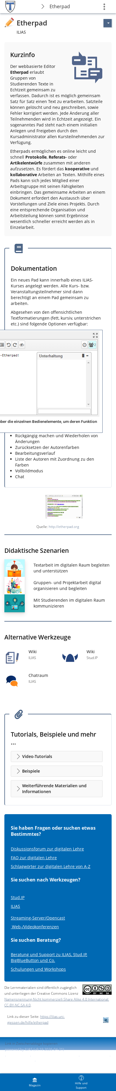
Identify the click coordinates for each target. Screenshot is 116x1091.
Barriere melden (18, 1061)
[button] (57, 756)
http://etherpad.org (64, 526)
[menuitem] (34, 1082)
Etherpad (60, 6)
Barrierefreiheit (94, 1056)
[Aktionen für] (107, 23)
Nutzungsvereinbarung (56, 1061)
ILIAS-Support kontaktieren (54, 1056)
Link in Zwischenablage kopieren (31, 1043)
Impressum (18, 1056)
